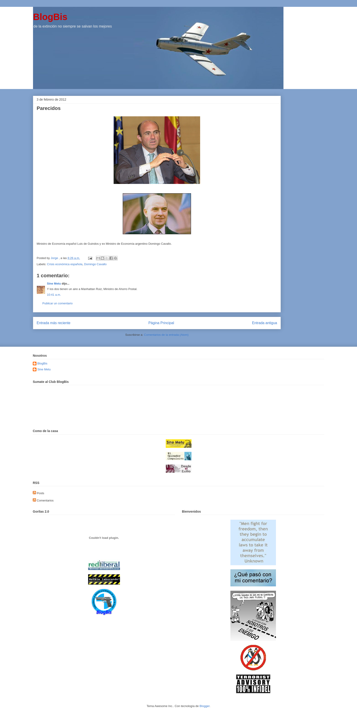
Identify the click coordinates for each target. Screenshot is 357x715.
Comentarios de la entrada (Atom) (166, 334)
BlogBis (50, 17)
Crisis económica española (64, 264)
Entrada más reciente (53, 323)
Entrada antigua (264, 323)
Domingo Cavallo (95, 264)
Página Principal (161, 323)
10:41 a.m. (54, 294)
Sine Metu (54, 283)
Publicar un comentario (57, 303)
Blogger (204, 706)
